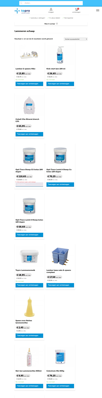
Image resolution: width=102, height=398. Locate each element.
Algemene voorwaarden (60, 327)
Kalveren (17, 321)
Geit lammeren (19, 333)
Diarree (36, 321)
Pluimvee (17, 342)
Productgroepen (40, 315)
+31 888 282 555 (28, 301)
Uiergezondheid (39, 339)
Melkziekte (37, 330)
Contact (55, 318)
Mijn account (57, 321)
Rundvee (17, 318)
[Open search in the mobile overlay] (51, 3)
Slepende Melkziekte (40, 333)
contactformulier (70, 303)
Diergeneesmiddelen (40, 324)
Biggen (16, 339)
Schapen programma (21, 356)
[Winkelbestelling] (76, 40)
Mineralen (37, 336)
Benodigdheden (39, 318)
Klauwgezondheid (39, 327)
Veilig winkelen (57, 324)
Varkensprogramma (20, 359)
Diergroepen (19, 315)
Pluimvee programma (21, 362)
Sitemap (55, 342)
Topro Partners (57, 345)
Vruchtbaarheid (38, 345)
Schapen (17, 324)
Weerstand (37, 348)
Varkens (17, 336)
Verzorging (37, 342)
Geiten (16, 330)
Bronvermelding (58, 339)
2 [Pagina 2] (50, 255)
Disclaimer (56, 336)
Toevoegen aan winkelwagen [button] (22, 86)
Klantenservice (58, 315)
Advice (72, 392)
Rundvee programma (21, 353)
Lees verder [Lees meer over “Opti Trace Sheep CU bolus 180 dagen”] (21, 137)
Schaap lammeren (20, 327)
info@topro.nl (61, 301)
